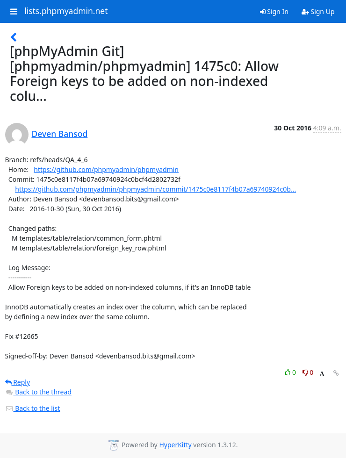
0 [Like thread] (291, 372)
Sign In (274, 11)
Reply (17, 382)
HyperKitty (175, 444)
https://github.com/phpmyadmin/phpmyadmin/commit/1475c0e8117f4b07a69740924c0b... (155, 189)
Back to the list (32, 408)
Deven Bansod (60, 133)
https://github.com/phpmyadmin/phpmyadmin (106, 169)
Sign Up (318, 11)
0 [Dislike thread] (308, 372)
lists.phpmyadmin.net (66, 11)
